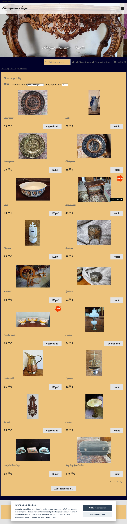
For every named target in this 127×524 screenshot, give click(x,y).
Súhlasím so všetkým (97, 508)
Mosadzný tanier (9, 161)
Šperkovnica (69, 248)
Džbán (67, 117)
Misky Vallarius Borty (12, 465)
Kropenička (7, 248)
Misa (6, 204)
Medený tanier (8, 117)
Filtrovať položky (12, 78)
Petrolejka (68, 335)
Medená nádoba (9, 378)
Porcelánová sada (9, 335)
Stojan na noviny (70, 204)
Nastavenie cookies (97, 515)
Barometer (7, 422)
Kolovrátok (7, 291)
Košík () (119, 61)
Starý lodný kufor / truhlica (74, 465)
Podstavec (68, 422)
